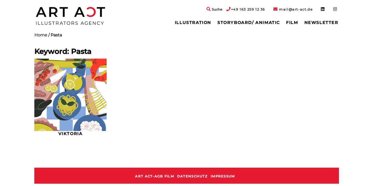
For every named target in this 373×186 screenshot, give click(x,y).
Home (40, 35)
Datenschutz (192, 176)
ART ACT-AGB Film (154, 176)
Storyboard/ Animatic (248, 22)
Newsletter (321, 22)
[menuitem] (193, 23)
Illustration (193, 22)
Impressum (223, 176)
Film (292, 22)
